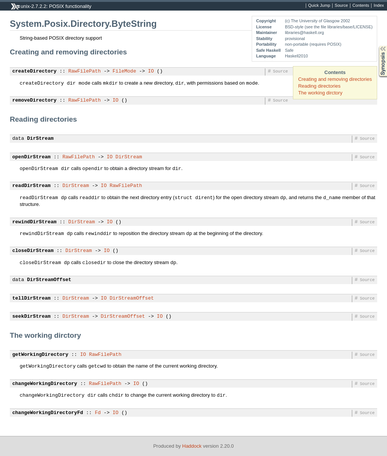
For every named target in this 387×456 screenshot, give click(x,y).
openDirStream (31, 157)
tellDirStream (31, 298)
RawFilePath (84, 71)
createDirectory (34, 71)
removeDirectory (34, 100)
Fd (98, 413)
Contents (361, 5)
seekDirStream (31, 316)
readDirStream (31, 185)
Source (341, 5)
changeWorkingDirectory (44, 383)
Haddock (191, 446)
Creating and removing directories (335, 79)
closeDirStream (33, 250)
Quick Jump (319, 5)
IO (151, 71)
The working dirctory (320, 93)
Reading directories (319, 86)
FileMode (124, 71)
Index (379, 5)
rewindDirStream (34, 222)
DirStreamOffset (49, 280)
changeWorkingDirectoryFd (47, 413)
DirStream (40, 138)
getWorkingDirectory (40, 354)
